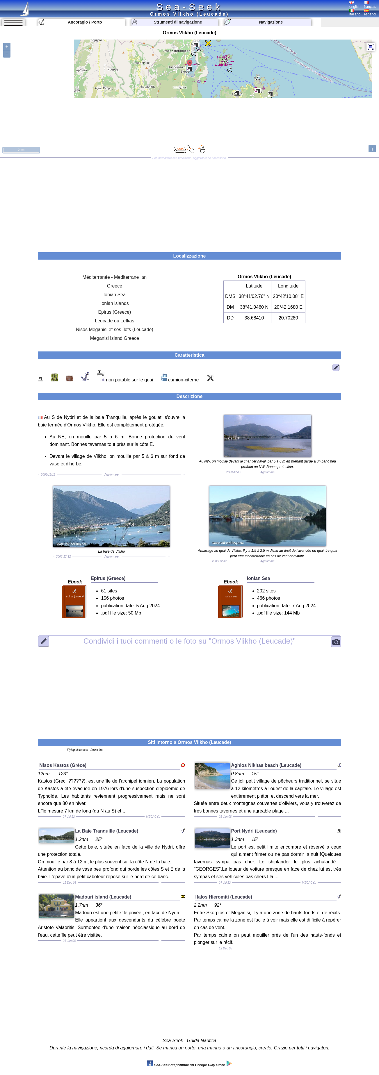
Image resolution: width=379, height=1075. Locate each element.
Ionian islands (114, 303)
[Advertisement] (189, 203)
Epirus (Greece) (114, 312)
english (354, 5)
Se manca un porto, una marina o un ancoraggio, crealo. (214, 1047)
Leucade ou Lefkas (114, 320)
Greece (114, 285)
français (370, 5)
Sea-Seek (189, 6)
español (370, 12)
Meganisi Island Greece (114, 338)
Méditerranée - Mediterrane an (115, 277)
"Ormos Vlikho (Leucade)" (189, 641)
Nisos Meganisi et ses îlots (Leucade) (114, 329)
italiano (354, 12)
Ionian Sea (115, 294)
